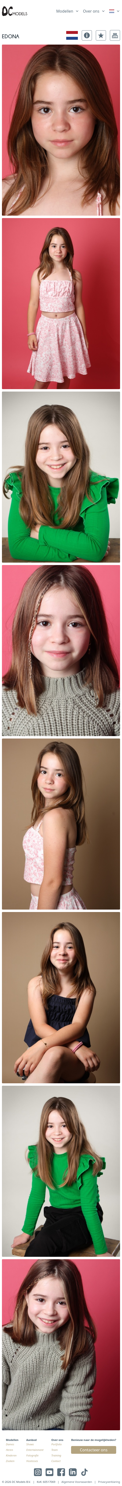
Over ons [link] (91, 11)
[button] (87, 35)
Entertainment (34, 1450)
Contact (56, 1461)
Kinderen (11, 1455)
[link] (114, 11)
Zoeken (10, 1461)
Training (56, 1455)
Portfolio (56, 1444)
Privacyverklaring (109, 1482)
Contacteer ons (93, 1450)
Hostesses (32, 1461)
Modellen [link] (64, 11)
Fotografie (32, 1455)
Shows (30, 1444)
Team (54, 1450)
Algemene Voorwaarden (76, 1482)
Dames (10, 1444)
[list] (67, 10)
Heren (9, 1450)
